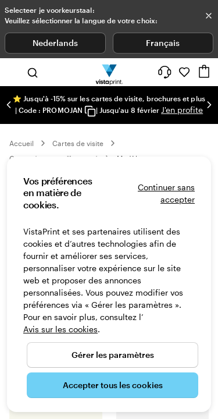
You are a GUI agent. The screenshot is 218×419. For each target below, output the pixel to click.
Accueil (21, 143)
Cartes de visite (77, 143)
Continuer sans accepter (166, 193)
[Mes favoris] (184, 72)
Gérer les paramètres (113, 355)
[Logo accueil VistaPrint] (109, 72)
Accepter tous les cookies (113, 385)
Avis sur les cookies (60, 329)
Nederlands (55, 43)
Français (163, 43)
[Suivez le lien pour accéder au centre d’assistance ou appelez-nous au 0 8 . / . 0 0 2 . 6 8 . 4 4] (164, 72)
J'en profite (182, 110)
